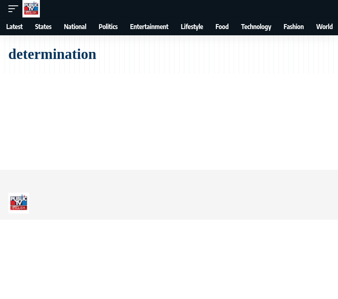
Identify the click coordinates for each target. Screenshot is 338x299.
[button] (15, 8)
